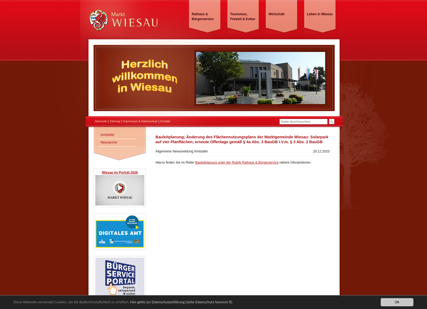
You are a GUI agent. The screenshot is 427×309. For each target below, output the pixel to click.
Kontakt (165, 121)
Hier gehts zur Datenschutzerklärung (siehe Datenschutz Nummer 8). (181, 302)
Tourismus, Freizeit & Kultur (242, 16)
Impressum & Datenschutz (140, 121)
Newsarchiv (108, 142)
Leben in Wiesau (320, 14)
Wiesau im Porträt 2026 (120, 172)
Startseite (100, 121)
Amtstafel (107, 135)
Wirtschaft (277, 14)
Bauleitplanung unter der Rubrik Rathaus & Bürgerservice (237, 162)
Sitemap (115, 121)
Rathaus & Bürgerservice (203, 16)
